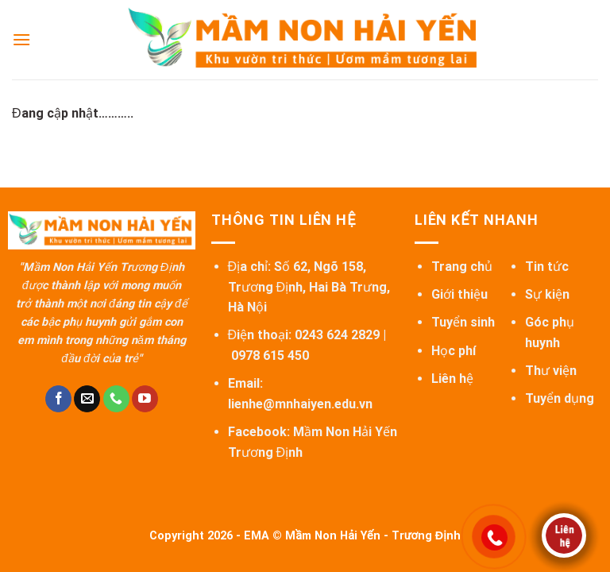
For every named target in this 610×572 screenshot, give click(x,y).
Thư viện (551, 370)
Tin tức (547, 266)
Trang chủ (461, 266)
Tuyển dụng (559, 398)
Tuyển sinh (463, 322)
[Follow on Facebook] (58, 398)
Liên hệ (452, 378)
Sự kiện (547, 294)
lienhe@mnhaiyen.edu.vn (300, 404)
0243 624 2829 (337, 334)
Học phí (453, 350)
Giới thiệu (459, 294)
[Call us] (116, 398)
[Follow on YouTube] (145, 398)
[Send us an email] (87, 398)
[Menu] (21, 39)
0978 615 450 (270, 355)
